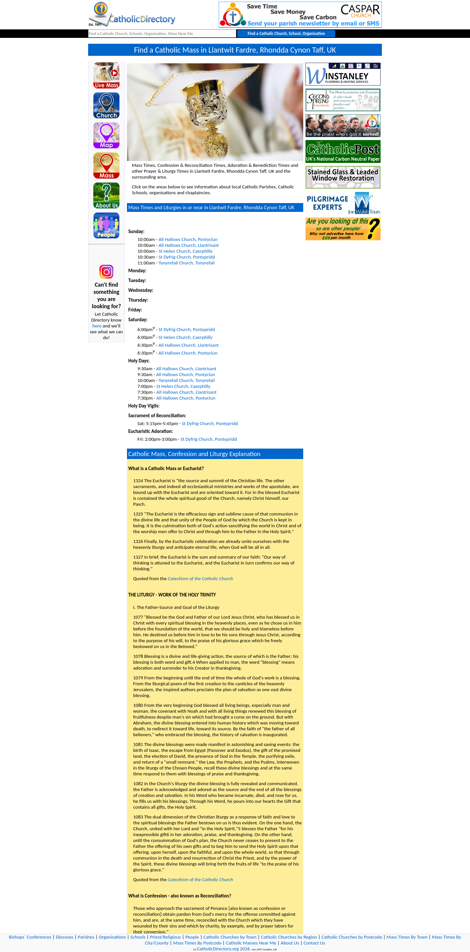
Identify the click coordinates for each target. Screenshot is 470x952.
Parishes (86, 937)
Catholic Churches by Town (230, 937)
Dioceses (64, 937)
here (97, 326)
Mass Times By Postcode (197, 943)
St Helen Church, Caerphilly (185, 251)
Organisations (112, 937)
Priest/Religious (165, 937)
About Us (290, 943)
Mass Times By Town (406, 937)
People (192, 937)
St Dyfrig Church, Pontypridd (187, 257)
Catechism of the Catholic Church (200, 578)
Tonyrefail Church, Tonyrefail (187, 263)
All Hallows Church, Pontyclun (188, 239)
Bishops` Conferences (30, 937)
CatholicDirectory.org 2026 (223, 949)
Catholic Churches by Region (289, 937)
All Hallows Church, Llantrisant (189, 245)
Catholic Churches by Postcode (351, 937)
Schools (137, 937)
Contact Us (314, 943)
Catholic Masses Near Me (251, 943)
